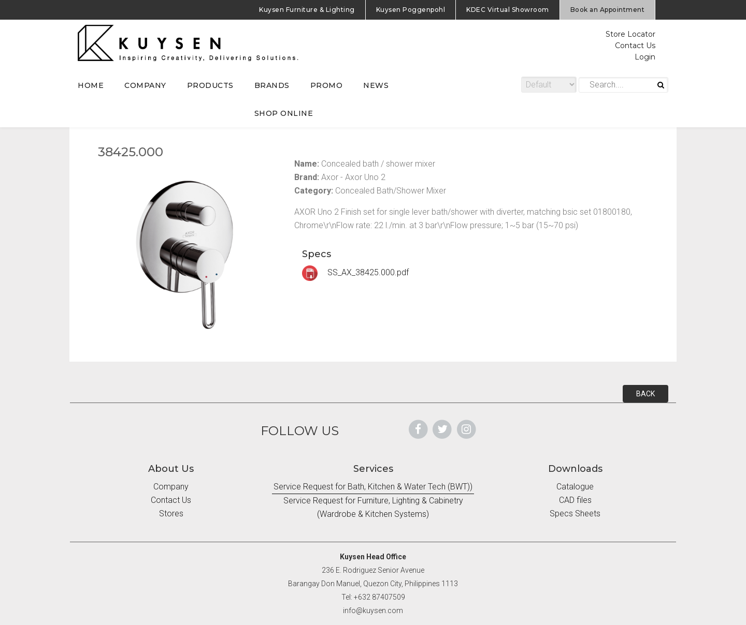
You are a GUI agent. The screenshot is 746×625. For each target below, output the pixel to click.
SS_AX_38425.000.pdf (355, 272)
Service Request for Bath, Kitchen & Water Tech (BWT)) (373, 487)
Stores (171, 513)
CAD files (575, 500)
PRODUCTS (210, 85)
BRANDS (272, 85)
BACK (645, 394)
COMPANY (145, 85)
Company (171, 487)
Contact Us (635, 45)
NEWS (376, 85)
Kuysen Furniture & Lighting (307, 9)
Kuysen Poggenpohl (411, 9)
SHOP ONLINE (283, 113)
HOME (91, 85)
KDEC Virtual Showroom (507, 9)
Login (645, 57)
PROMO (326, 85)
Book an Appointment (607, 9)
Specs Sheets (575, 513)
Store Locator (630, 34)
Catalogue (575, 487)
